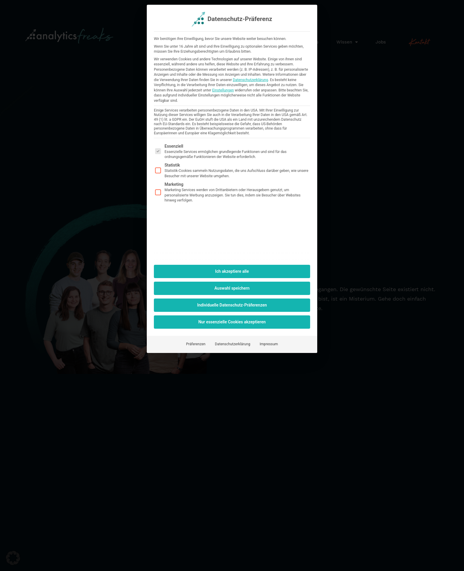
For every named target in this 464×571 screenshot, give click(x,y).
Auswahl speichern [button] (232, 288)
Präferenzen (195, 344)
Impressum (269, 344)
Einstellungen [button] (223, 90)
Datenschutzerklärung (250, 80)
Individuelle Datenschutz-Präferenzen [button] (232, 305)
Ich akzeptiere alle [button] (232, 271)
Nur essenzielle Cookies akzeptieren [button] (232, 322)
